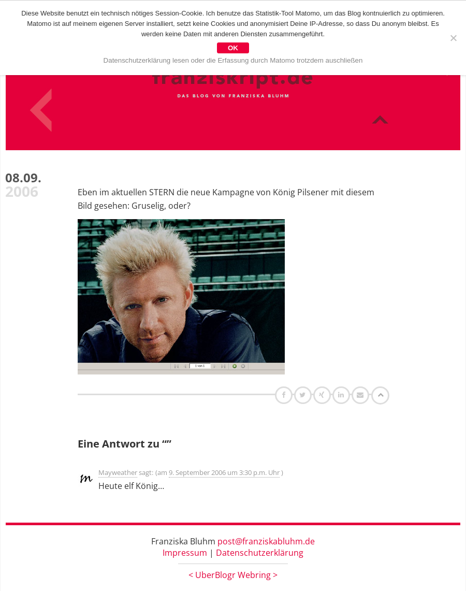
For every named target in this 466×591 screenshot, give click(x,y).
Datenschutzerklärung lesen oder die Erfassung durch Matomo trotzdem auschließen (233, 60)
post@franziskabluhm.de (266, 541)
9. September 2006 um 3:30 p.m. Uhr (224, 472)
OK (233, 48)
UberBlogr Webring (233, 575)
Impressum (185, 552)
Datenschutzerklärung (259, 552)
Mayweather (117, 472)
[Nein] (453, 38)
